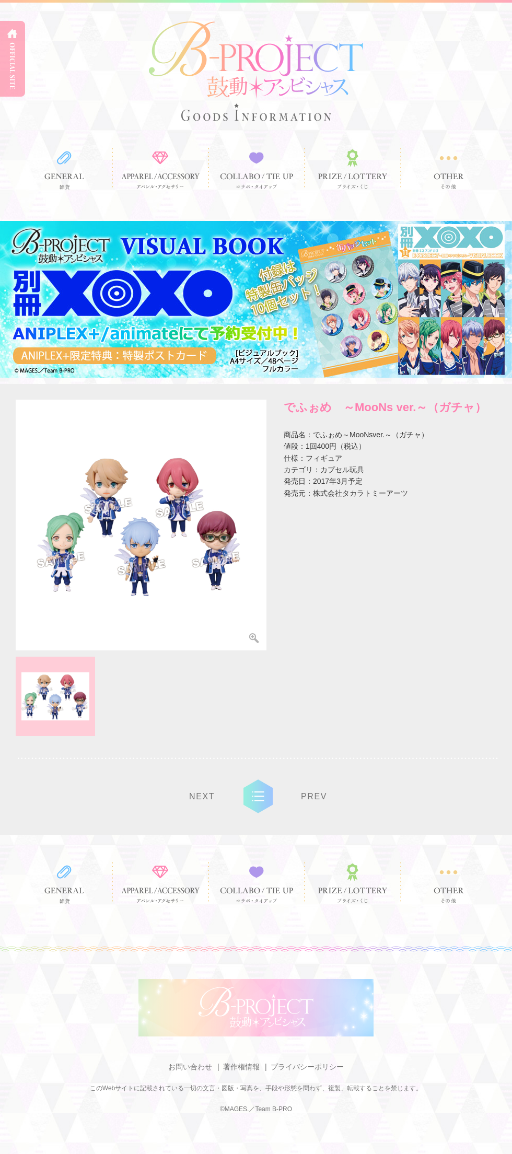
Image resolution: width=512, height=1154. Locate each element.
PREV (314, 796)
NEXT (202, 796)
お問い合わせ (190, 1067)
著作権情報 (241, 1067)
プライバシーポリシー (307, 1067)
